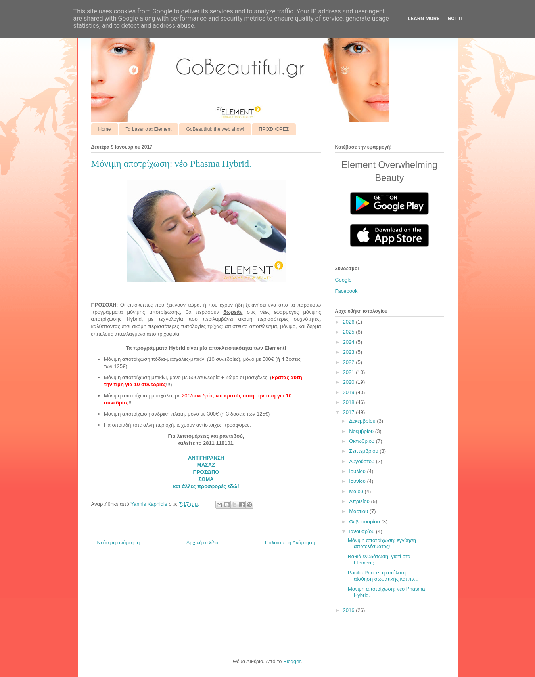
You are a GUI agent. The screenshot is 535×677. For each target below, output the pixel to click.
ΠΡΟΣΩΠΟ (206, 472)
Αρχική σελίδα (202, 542)
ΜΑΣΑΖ (206, 465)
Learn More (424, 18)
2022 (349, 362)
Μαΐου (356, 491)
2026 (349, 322)
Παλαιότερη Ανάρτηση (290, 542)
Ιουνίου (358, 481)
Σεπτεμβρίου (364, 451)
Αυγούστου (362, 461)
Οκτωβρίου (362, 441)
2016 (349, 610)
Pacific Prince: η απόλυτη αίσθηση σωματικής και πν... (383, 576)
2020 (349, 382)
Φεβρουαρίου (365, 521)
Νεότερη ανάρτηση (118, 542)
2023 (349, 352)
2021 (349, 372)
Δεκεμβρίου (363, 421)
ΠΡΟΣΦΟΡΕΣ (274, 129)
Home (104, 129)
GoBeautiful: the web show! (215, 129)
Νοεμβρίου (362, 431)
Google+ (345, 280)
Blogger (292, 661)
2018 (349, 402)
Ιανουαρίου (362, 531)
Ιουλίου (358, 471)
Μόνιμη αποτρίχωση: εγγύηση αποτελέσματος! (382, 543)
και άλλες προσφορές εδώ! (206, 486)
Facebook (346, 291)
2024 (349, 342)
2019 (349, 392)
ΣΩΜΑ (205, 479)
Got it (455, 18)
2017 (349, 412)
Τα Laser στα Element (149, 129)
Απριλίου (360, 501)
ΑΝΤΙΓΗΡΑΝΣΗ (206, 458)
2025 (349, 332)
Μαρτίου (359, 511)
